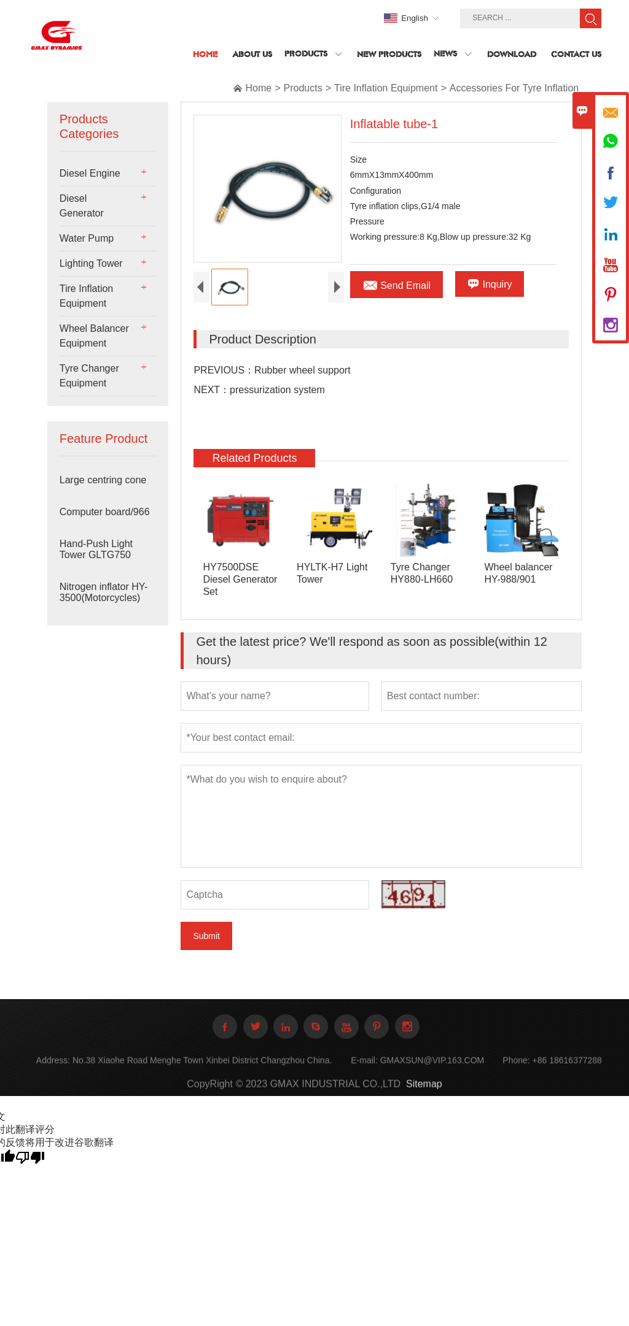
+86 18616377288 (567, 1069)
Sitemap (424, 1092)
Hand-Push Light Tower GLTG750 (96, 549)
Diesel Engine (90, 173)
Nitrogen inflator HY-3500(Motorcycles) (103, 592)
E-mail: (364, 1069)
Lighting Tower (91, 263)
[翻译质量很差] (30, 1158)
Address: (53, 1069)
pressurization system (277, 391)
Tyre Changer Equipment (89, 375)
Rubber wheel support (302, 372)
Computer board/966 (105, 512)
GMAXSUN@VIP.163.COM (432, 1069)
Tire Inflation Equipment (385, 88)
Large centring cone (103, 480)
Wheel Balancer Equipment (94, 335)
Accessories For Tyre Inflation (514, 88)
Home (258, 88)
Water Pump (87, 238)
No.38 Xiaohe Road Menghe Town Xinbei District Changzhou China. (202, 1069)
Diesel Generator (82, 205)
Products (303, 88)
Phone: (515, 1069)
